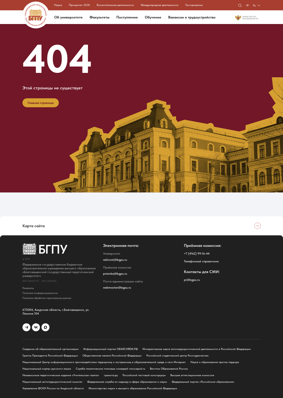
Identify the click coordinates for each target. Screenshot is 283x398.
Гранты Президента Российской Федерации (50, 355)
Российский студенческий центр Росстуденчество (177, 355)
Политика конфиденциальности (40, 293)
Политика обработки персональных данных (46, 298)
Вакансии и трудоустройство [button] (191, 17)
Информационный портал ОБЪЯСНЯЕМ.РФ (110, 349)
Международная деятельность (159, 5)
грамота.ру (111, 375)
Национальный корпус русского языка (46, 368)
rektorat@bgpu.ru (115, 260)
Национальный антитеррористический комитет (52, 381)
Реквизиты (28, 288)
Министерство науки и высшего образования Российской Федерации (133, 388)
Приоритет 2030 (79, 5)
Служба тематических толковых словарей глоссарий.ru (110, 368)
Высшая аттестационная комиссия (192, 375)
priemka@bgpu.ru (115, 273)
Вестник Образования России (169, 368)
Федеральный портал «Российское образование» (203, 381)
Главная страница (41, 103)
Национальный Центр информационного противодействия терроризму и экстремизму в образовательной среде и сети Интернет (104, 362)
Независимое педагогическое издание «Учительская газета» (60, 375)
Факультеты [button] (99, 17)
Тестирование (194, 5)
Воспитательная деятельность (115, 5)
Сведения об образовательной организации (50, 349)
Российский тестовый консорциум (144, 375)
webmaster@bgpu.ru (117, 287)
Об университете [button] (68, 17)
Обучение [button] (153, 17)
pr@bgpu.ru (192, 280)
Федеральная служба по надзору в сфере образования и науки (127, 381)
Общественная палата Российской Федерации (112, 355)
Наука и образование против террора (214, 362)
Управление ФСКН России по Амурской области (53, 388)
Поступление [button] (127, 17)
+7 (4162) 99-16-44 (197, 253)
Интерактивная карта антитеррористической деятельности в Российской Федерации (197, 349)
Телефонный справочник (201, 261)
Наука (58, 5)
